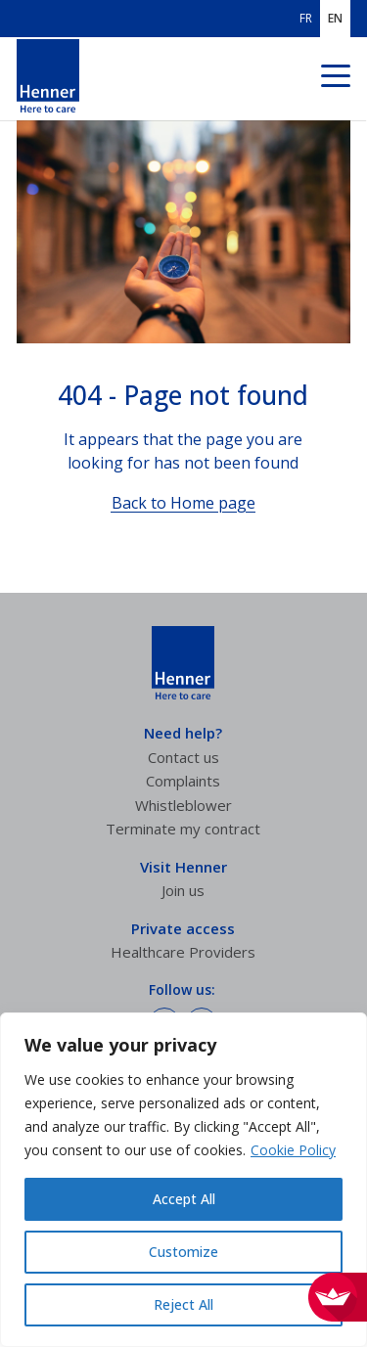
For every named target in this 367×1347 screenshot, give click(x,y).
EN (335, 18)
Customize (183, 1251)
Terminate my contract (183, 828)
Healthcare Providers (183, 952)
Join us (183, 890)
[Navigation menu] (335, 78)
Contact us (183, 757)
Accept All (184, 1199)
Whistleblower (183, 805)
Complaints (183, 780)
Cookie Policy (293, 1150)
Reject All (183, 1304)
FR (305, 18)
